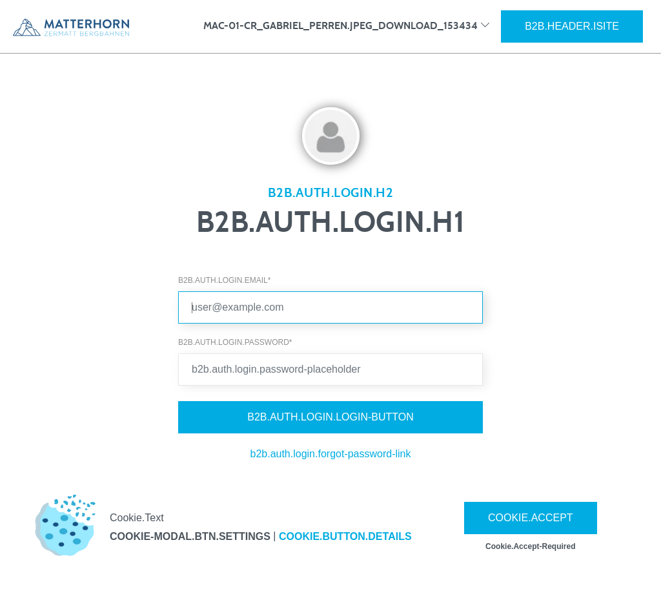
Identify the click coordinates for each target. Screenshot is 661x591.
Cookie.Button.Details (345, 536)
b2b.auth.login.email (224, 280)
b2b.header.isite (572, 26)
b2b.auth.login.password (235, 342)
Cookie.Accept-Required (530, 546)
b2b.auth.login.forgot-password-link (330, 453)
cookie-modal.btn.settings (190, 536)
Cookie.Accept (530, 517)
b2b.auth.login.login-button (330, 416)
